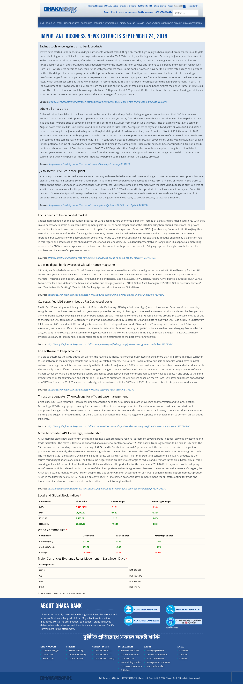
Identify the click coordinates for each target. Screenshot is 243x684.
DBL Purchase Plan (155, 666)
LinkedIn (183, 658)
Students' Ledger (51, 650)
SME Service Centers (130, 654)
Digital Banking (127, 23)
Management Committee (158, 662)
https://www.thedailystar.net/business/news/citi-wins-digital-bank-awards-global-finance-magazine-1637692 (106, 294)
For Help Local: (134, 12)
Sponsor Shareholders (157, 654)
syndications (111, 23)
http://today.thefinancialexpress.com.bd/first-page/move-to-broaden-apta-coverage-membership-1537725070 (107, 488)
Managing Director (155, 650)
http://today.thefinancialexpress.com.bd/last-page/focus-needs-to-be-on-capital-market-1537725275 (102, 257)
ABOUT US (50, 23)
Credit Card (48, 654)
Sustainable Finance (171, 23)
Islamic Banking (76, 650)
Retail (60, 23)
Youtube (183, 654)
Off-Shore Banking (77, 654)
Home (41, 23)
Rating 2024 (175, 6)
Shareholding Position (131, 662)
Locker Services (76, 658)
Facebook (183, 650)
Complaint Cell (127, 658)
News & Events (153, 23)
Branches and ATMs (130, 650)
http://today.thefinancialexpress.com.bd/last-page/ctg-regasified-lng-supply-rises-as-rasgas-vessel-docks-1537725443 (110, 344)
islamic (140, 23)
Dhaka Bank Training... (105, 658)
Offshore (99, 23)
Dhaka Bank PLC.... (103, 650)
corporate (86, 23)
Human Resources (192, 23)
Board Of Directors (155, 658)
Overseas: (158, 12)
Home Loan (48, 658)
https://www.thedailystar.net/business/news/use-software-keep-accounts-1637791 (91, 389)
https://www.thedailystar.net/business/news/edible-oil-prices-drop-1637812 (89, 164)
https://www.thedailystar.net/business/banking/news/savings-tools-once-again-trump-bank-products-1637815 (108, 101)
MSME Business (71, 23)
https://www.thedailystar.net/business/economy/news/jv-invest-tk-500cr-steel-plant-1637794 (98, 205)
